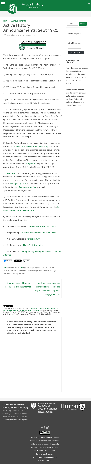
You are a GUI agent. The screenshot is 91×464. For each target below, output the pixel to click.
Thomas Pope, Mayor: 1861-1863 (41, 226)
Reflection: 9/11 (33, 239)
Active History (32, 4)
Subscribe (76, 52)
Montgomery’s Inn (18, 183)
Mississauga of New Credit (38, 270)
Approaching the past (31, 267)
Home (6, 21)
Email (74, 43)
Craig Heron (30, 163)
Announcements (18, 21)
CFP (42, 267)
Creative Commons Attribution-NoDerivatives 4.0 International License (30, 309)
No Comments (31, 35)
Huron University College (11, 417)
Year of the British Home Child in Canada (38, 232)
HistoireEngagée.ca (73, 105)
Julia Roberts (11, 173)
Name (74, 34)
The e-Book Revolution (33, 245)
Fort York (13, 270)
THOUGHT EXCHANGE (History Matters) (30, 146)
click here (69, 99)
